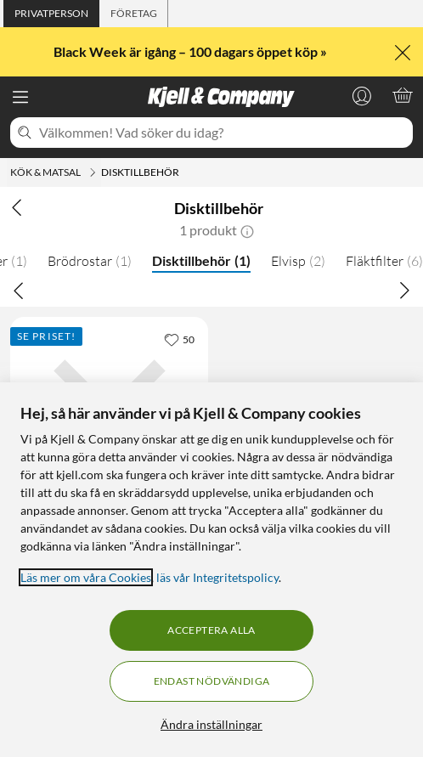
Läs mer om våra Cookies (85, 577)
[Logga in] (361, 95)
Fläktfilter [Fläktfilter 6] (384, 260)
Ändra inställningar (211, 724)
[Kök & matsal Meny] (92, 172)
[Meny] (20, 96)
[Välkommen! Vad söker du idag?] (222, 132)
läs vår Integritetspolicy (217, 577)
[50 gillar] (179, 339)
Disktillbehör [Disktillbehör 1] (201, 260)
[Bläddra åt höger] (404, 290)
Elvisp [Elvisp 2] (298, 260)
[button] (247, 230)
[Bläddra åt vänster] (18, 290)
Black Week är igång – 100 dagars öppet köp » (192, 51)
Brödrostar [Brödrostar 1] (90, 260)
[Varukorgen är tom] (402, 95)
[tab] (51, 13)
